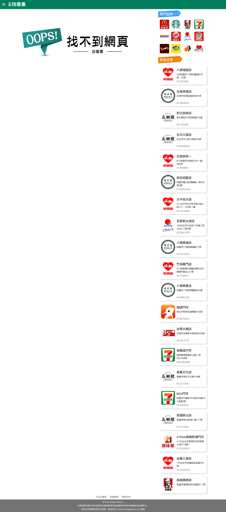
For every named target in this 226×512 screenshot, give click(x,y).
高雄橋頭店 (184, 480)
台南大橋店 (184, 329)
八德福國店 (184, 70)
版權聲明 (114, 497)
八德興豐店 (184, 286)
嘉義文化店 (184, 372)
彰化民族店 (184, 113)
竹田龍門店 (184, 264)
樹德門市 (182, 307)
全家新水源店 (185, 221)
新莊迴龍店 (184, 178)
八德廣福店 (184, 243)
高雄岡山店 (184, 415)
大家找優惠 (100, 497)
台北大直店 (184, 135)
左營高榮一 (184, 156)
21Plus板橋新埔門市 (190, 437)
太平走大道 (184, 199)
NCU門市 (182, 394)
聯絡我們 (126, 497)
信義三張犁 (184, 458)
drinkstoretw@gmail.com (128, 509)
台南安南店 (184, 91)
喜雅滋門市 (184, 350)
